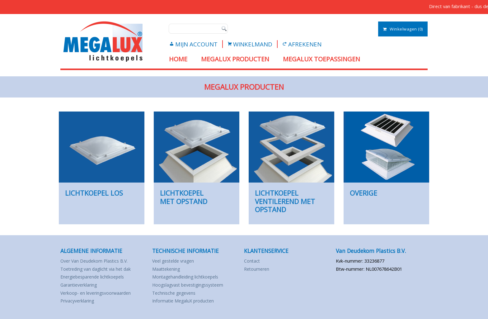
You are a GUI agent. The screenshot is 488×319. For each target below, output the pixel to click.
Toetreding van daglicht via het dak (95, 283)
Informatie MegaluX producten (183, 315)
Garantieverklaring (78, 299)
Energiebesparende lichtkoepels (92, 291)
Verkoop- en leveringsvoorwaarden (95, 307)
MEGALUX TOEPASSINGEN (321, 59)
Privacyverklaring (77, 315)
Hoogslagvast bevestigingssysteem (187, 299)
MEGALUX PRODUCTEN (235, 59)
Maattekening (166, 283)
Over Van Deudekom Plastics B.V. (94, 275)
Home (178, 59)
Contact (252, 275)
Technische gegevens (173, 307)
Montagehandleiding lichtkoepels (185, 291)
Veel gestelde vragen (173, 275)
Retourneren (256, 283)
